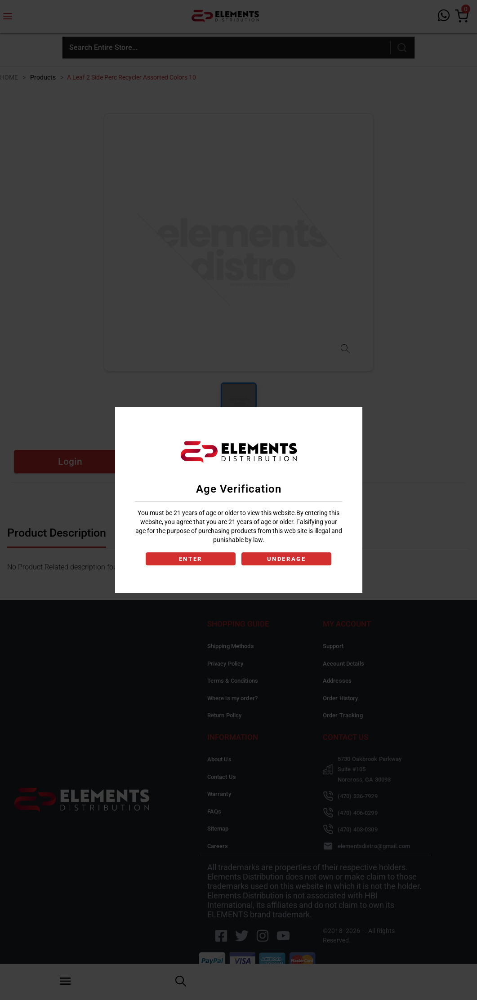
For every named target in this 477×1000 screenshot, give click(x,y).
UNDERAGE (287, 559)
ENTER (190, 559)
